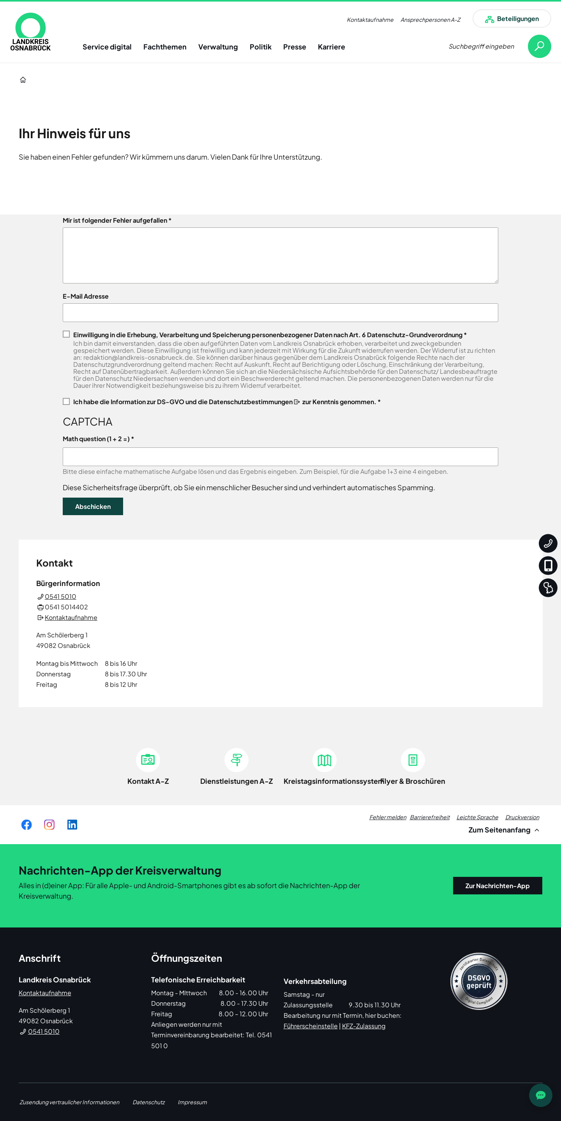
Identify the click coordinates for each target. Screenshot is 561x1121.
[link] (30, 31)
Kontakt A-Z (148, 780)
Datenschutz (148, 1101)
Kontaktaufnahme (370, 19)
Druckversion (522, 816)
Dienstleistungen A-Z (236, 780)
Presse (294, 46)
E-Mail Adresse (86, 296)
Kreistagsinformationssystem (334, 780)
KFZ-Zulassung (364, 1026)
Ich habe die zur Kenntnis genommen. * (227, 402)
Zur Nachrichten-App (498, 886)
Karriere (331, 46)
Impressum (192, 1101)
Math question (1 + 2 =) (96, 438)
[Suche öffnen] (499, 46)
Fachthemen (165, 46)
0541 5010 (60, 596)
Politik (261, 46)
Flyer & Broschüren (412, 780)
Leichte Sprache (477, 816)
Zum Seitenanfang (505, 829)
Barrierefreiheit (430, 816)
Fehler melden (387, 816)
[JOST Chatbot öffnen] (540, 1095)
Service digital (107, 46)
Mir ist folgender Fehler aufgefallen (115, 220)
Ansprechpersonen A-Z (430, 19)
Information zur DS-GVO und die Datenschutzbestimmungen (202, 402)
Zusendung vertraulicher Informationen (69, 1101)
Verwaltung (218, 46)
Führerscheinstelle (311, 1026)
